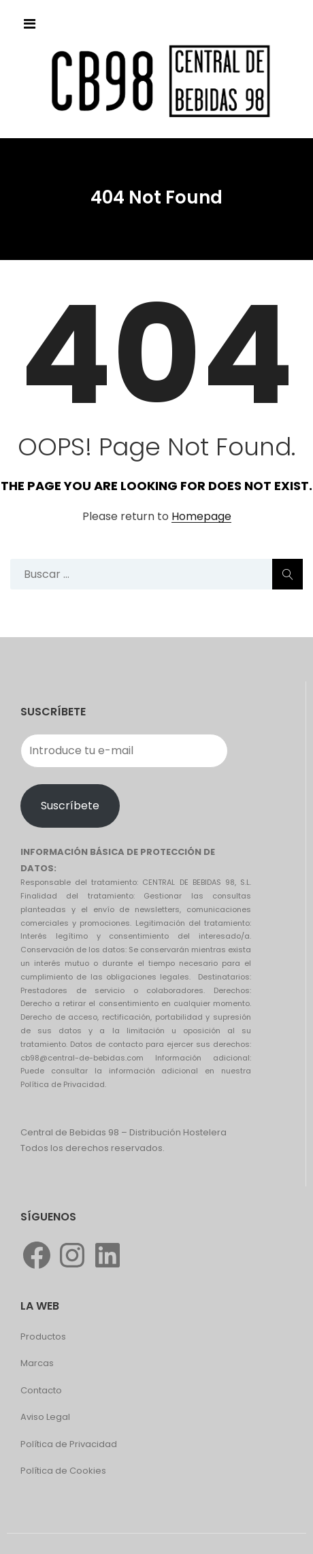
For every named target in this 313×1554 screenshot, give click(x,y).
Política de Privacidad (68, 1444)
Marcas (37, 1363)
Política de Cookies (63, 1470)
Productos (43, 1336)
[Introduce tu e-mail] (124, 751)
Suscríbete (70, 805)
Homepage (201, 517)
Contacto (41, 1390)
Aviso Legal (45, 1416)
